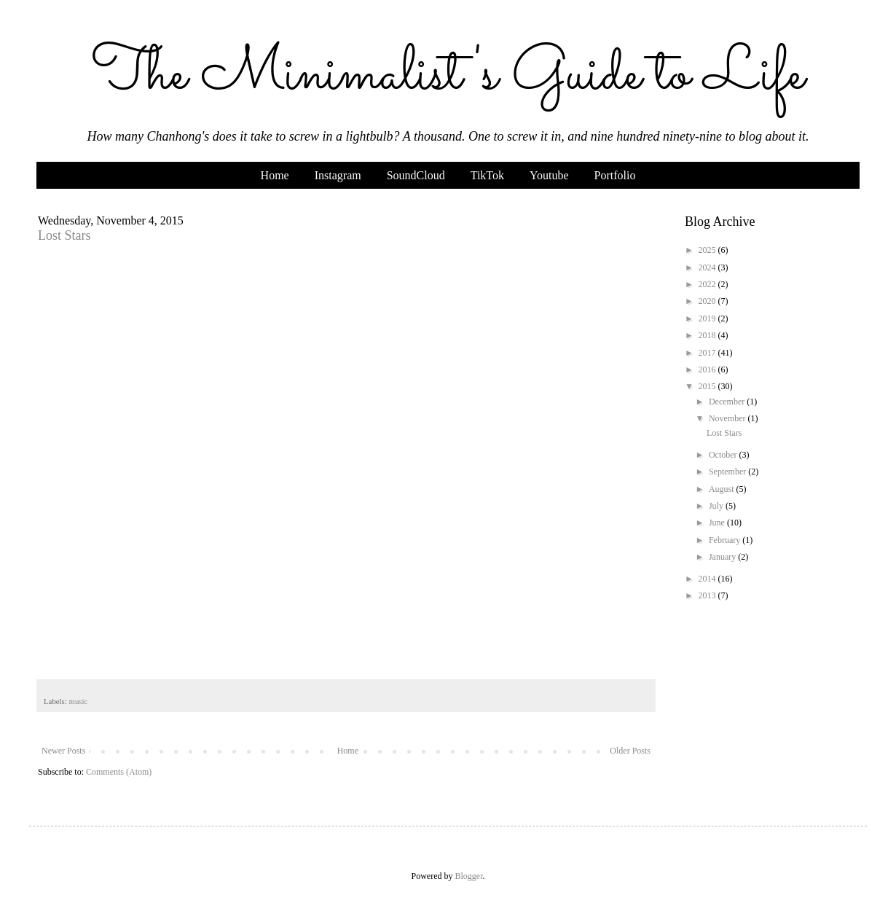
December (728, 401)
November (728, 418)
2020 (708, 301)
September (728, 471)
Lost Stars (64, 235)
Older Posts (630, 751)
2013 (708, 595)
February (725, 540)
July (717, 506)
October (724, 455)
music (77, 701)
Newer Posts (63, 751)
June (718, 522)
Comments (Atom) (119, 772)
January (723, 557)
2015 (708, 386)
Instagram (338, 175)
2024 (708, 267)
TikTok (487, 175)
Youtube (549, 175)
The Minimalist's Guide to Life (447, 75)
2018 (708, 335)
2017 (708, 353)
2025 (708, 250)
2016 (708, 369)
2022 (708, 284)
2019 (708, 318)
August (722, 489)
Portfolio (615, 175)
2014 (708, 579)
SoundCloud (416, 175)
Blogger (469, 876)
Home (275, 175)
